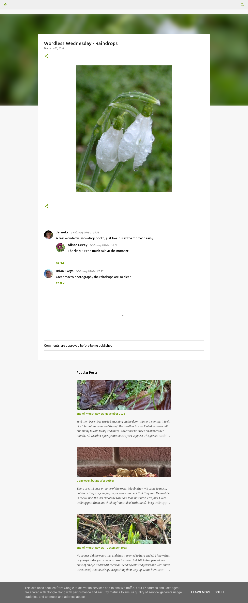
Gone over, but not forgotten (96, 480)
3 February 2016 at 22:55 (89, 271)
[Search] (16, 4)
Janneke (62, 232)
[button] (46, 56)
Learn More (200, 592)
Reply (60, 262)
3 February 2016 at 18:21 (103, 245)
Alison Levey (77, 245)
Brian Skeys (64, 271)
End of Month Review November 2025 (101, 413)
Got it (219, 592)
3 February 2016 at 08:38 (85, 232)
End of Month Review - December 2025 (102, 547)
